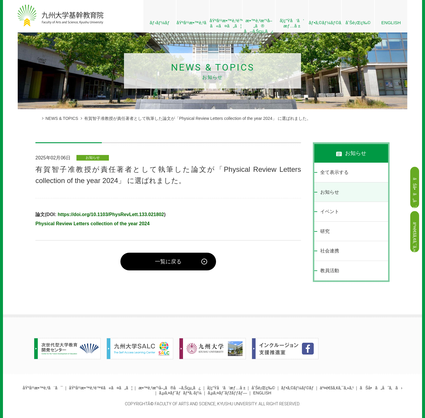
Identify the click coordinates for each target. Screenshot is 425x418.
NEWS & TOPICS (61, 118)
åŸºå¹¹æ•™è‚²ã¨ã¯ (192, 22)
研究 (325, 231)
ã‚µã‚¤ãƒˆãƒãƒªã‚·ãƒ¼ (180, 393)
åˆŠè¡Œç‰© (357, 22)
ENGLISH (391, 22)
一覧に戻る (168, 261)
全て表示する (334, 172)
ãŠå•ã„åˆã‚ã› (381, 388)
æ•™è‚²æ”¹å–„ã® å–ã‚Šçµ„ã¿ (259, 25)
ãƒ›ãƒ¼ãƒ (160, 22)
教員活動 (329, 270)
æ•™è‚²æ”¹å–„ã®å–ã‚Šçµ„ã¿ (169, 388)
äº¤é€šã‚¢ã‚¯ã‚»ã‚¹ (337, 388)
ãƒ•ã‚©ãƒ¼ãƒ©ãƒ (325, 22)
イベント (329, 211)
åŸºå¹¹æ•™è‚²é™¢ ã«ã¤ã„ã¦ (226, 23)
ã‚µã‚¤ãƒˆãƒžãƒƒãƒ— (227, 393)
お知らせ (329, 192)
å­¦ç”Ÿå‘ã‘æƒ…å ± (292, 23)
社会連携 (329, 250)
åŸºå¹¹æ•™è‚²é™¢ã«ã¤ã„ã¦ (101, 388)
